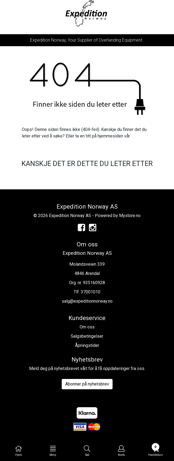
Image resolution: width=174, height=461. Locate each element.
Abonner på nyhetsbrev (87, 384)
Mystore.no (130, 215)
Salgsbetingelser (87, 336)
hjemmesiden (110, 136)
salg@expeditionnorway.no (87, 301)
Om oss (87, 327)
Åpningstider (87, 345)
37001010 (90, 291)
